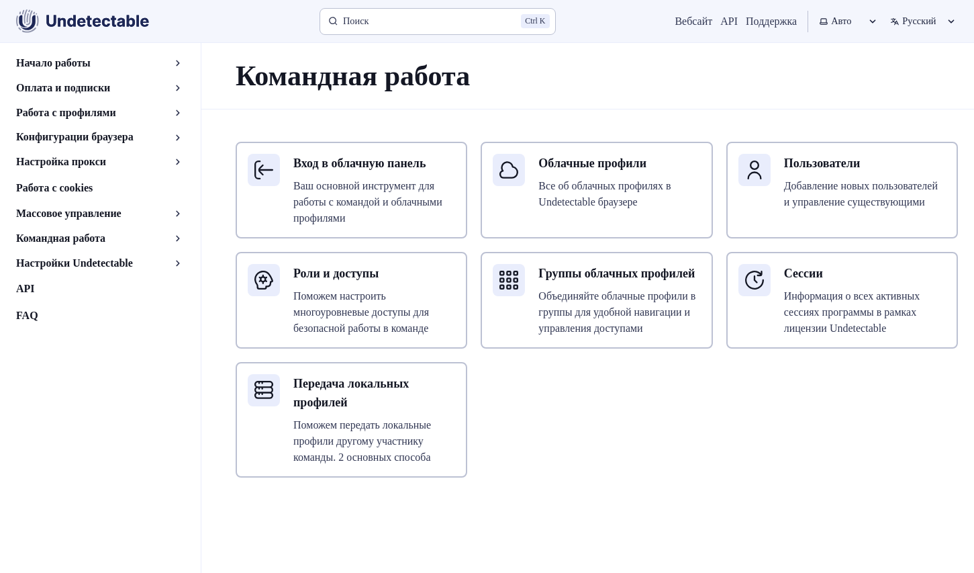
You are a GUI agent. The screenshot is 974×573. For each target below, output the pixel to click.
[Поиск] (438, 21)
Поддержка (771, 21)
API (729, 21)
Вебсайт (693, 21)
